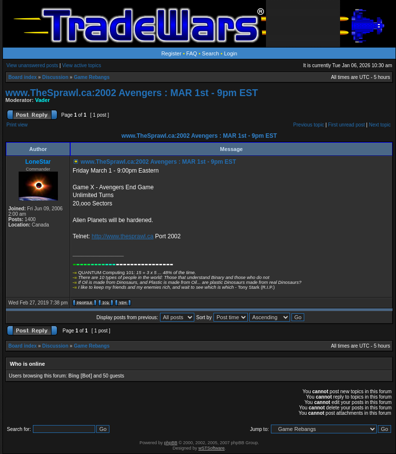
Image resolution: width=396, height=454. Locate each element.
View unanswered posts (32, 65)
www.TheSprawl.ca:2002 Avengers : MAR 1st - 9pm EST (131, 92)
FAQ (191, 53)
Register (171, 53)
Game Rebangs (91, 77)
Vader (42, 100)
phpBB (170, 442)
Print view (16, 124)
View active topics (81, 65)
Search (210, 53)
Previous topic (308, 124)
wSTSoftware (211, 448)
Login (230, 53)
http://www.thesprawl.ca (123, 236)
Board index (22, 77)
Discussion (55, 77)
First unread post (346, 124)
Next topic (380, 124)
